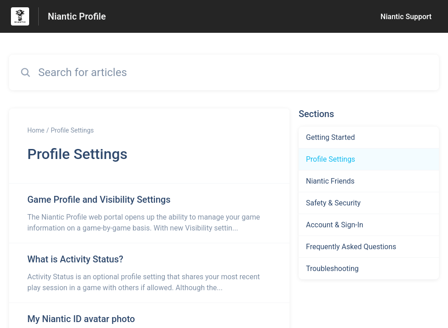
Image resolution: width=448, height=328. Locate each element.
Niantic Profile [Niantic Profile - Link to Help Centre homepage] (77, 16)
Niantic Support (406, 16)
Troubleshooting (332, 268)
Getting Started (330, 137)
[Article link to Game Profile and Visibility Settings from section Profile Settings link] (149, 213)
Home (36, 130)
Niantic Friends (330, 181)
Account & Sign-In (334, 224)
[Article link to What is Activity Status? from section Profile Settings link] (149, 272)
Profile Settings (72, 130)
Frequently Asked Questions (351, 246)
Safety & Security (333, 203)
